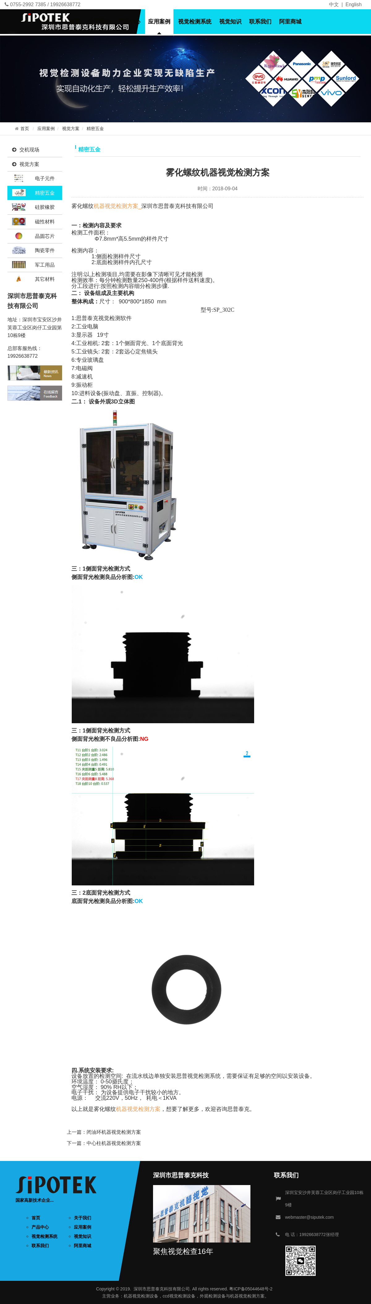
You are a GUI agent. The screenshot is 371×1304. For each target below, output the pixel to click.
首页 (74, 22)
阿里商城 (290, 22)
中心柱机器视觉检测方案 (114, 1143)
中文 (334, 4)
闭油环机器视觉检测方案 (114, 1132)
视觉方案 (70, 128)
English (354, 4)
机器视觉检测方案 (138, 1109)
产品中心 (129, 22)
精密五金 (95, 128)
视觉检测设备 (145, 1295)
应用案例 (159, 22)
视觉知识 (230, 22)
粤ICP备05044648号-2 (250, 1288)
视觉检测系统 (194, 22)
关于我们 (99, 22)
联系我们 (260, 22)
